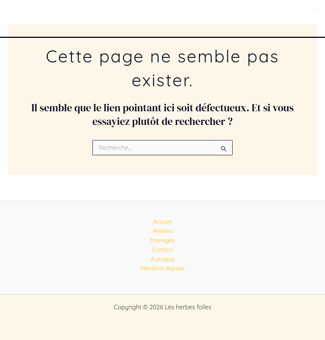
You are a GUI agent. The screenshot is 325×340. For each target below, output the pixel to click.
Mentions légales (162, 268)
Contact (162, 249)
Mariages (162, 240)
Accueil (162, 221)
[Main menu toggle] (316, 8)
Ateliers (162, 230)
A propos (163, 259)
